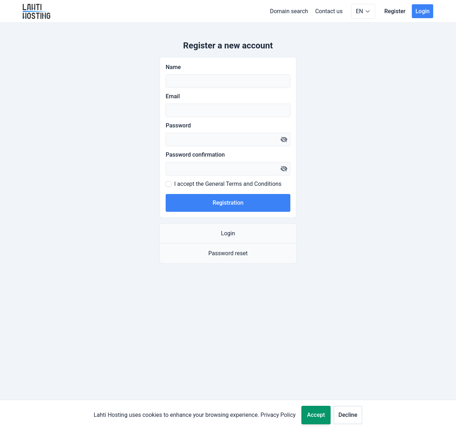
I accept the (227, 183)
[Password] (228, 139)
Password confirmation (195, 154)
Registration (228, 202)
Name (173, 67)
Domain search (289, 11)
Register (395, 11)
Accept (316, 414)
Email (173, 96)
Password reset (228, 253)
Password (178, 125)
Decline (347, 414)
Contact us (329, 11)
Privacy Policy (278, 414)
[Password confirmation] (228, 168)
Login (422, 11)
